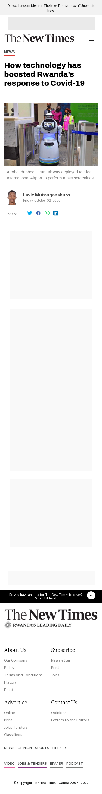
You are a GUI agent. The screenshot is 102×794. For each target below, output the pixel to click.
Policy (9, 667)
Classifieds (13, 734)
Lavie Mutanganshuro (46, 194)
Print (55, 667)
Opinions (59, 712)
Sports (42, 747)
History (10, 682)
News (9, 52)
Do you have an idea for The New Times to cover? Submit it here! (45, 596)
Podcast (74, 763)
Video (9, 763)
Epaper (56, 763)
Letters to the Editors (70, 720)
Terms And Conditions (23, 675)
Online (9, 712)
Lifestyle (61, 747)
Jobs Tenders (16, 727)
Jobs (55, 675)
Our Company (15, 660)
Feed (8, 689)
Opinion (25, 747)
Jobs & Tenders (32, 763)
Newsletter (60, 660)
